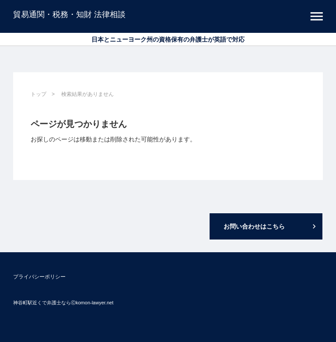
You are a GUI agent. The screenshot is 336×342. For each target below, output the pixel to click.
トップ (38, 94)
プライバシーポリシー (39, 277)
